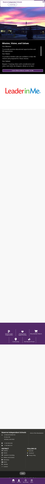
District (4, 462)
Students (5, 450)
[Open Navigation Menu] (31, 481)
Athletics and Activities (8, 457)
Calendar (5, 464)
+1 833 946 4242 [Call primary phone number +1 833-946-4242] (8, 443)
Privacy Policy (31, 455)
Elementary (5, 459)
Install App (12, 4)
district (5, 449)
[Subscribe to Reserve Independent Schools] (30, 451)
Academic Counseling (8, 455)
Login (22, 473)
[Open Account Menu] (19, 481)
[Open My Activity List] (25, 481)
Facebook (30, 453)
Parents (4, 453)
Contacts (5, 466)
